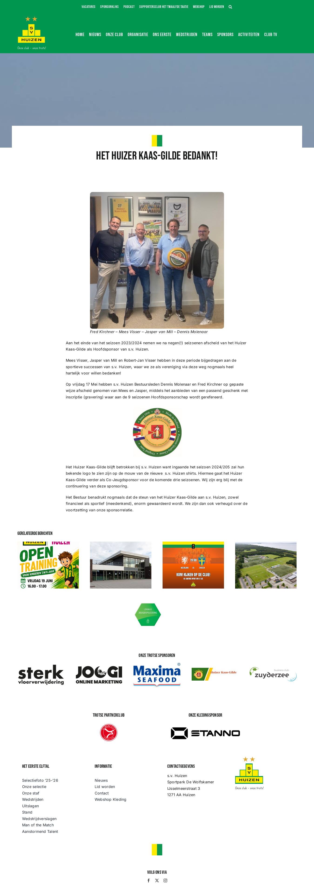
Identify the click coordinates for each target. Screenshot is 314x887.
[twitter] (157, 880)
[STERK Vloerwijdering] (40, 665)
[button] (230, 7)
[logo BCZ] (273, 669)
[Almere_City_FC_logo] (108, 725)
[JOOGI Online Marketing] (99, 665)
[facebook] (148, 880)
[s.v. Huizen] (31, 18)
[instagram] (165, 880)
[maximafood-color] (157, 664)
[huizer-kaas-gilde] (215, 669)
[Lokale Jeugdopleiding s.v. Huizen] (148, 604)
